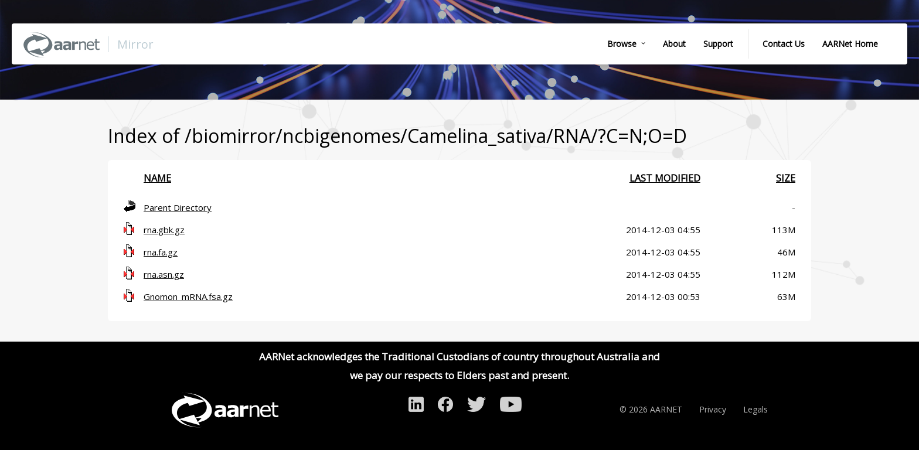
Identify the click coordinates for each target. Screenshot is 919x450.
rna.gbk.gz (164, 230)
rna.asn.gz (164, 274)
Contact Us (784, 43)
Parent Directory (178, 207)
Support (718, 43)
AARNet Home (850, 43)
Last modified (664, 178)
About (674, 43)
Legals (755, 409)
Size (785, 178)
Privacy (712, 409)
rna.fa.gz (161, 252)
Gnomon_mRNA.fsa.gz (188, 296)
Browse (622, 43)
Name (157, 178)
